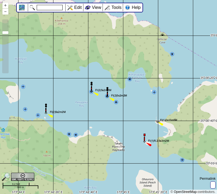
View (96, 7)
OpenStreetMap (185, 192)
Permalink (208, 178)
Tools (116, 7)
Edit (78, 7)
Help (136, 7)
